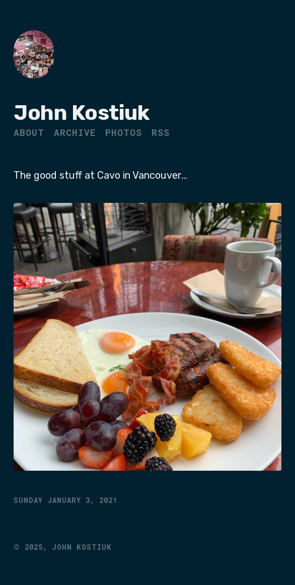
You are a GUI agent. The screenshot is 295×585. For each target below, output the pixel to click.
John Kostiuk (81, 112)
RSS (161, 132)
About (29, 132)
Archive (75, 132)
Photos (123, 132)
